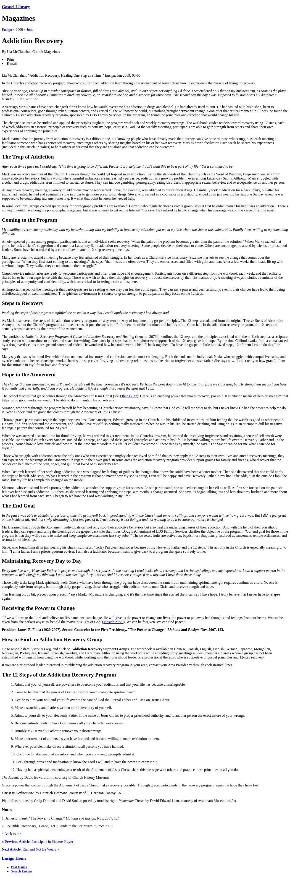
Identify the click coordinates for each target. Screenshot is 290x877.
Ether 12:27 (128, 396)
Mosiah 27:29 (113, 622)
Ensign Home (14, 858)
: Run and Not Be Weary (30, 849)
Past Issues (19, 867)
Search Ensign (21, 871)
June (29, 29)
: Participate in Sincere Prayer (37, 841)
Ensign (7, 29)
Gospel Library (16, 6)
